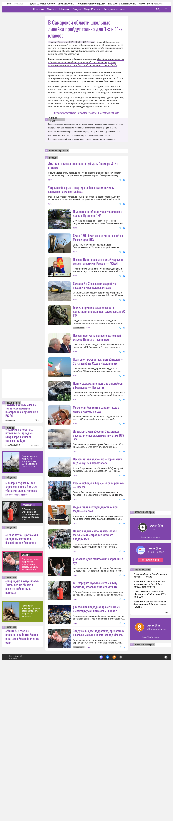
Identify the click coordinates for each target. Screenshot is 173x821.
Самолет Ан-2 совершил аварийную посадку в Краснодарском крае (94, 309)
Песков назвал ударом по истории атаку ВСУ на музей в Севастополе (29, 606)
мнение (10, 572)
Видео (85, 9)
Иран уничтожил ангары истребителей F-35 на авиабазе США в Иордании (98, 409)
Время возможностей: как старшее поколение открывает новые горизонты (81, 139)
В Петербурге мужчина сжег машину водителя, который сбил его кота (31, 659)
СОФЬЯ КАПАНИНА (12, 590)
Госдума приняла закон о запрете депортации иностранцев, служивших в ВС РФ (21, 554)
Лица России (100, 9)
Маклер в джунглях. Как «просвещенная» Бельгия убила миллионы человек (21, 631)
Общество (26, 699)
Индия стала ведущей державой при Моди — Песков (95, 605)
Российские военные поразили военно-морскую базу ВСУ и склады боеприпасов (31, 755)
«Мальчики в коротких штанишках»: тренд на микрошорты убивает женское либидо (19, 579)
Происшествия (28, 649)
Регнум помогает (123, 9)
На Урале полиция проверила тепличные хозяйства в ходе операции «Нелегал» (83, 128)
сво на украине (142, 714)
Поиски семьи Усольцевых (87, 4)
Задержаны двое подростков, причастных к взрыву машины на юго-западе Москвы (30, 709)
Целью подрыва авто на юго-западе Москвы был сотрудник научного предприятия (95, 655)
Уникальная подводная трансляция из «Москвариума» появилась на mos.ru (96, 753)
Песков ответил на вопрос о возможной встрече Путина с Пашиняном (97, 385)
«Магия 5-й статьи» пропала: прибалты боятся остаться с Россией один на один (22, 781)
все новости (10, 565)
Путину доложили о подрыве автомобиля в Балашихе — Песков (98, 457)
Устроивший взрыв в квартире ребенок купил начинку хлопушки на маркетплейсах (81, 189)
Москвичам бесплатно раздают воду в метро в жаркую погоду (96, 481)
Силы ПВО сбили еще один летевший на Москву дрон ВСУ (98, 261)
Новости (46, 9)
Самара (52, 42)
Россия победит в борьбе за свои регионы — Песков (98, 581)
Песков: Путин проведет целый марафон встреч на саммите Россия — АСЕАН (98, 285)
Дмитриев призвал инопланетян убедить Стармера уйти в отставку (83, 165)
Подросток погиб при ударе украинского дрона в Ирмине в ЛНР (97, 213)
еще (166, 757)
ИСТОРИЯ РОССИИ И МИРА (16, 640)
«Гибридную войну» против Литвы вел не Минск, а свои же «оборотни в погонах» (22, 731)
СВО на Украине (62, 4)
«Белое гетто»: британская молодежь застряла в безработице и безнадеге (21, 683)
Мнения (73, 9)
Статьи (59, 9)
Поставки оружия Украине (118, 4)
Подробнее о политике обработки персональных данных (126, 801)
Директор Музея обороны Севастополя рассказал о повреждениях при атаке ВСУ (98, 505)
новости (53, 157)
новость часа (13, 547)
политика (11, 722)
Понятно (160, 800)
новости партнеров (58, 150)
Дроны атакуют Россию (38, 4)
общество (11, 622)
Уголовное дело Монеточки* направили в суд (98, 681)
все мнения (35, 590)
